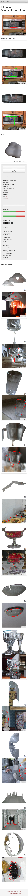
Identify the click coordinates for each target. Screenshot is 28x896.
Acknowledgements (16, 893)
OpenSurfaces (5, 1)
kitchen (7, 196)
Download (9, 893)
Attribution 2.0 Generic (11, 198)
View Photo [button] (14, 171)
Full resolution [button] (14, 167)
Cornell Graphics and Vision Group (14, 891)
